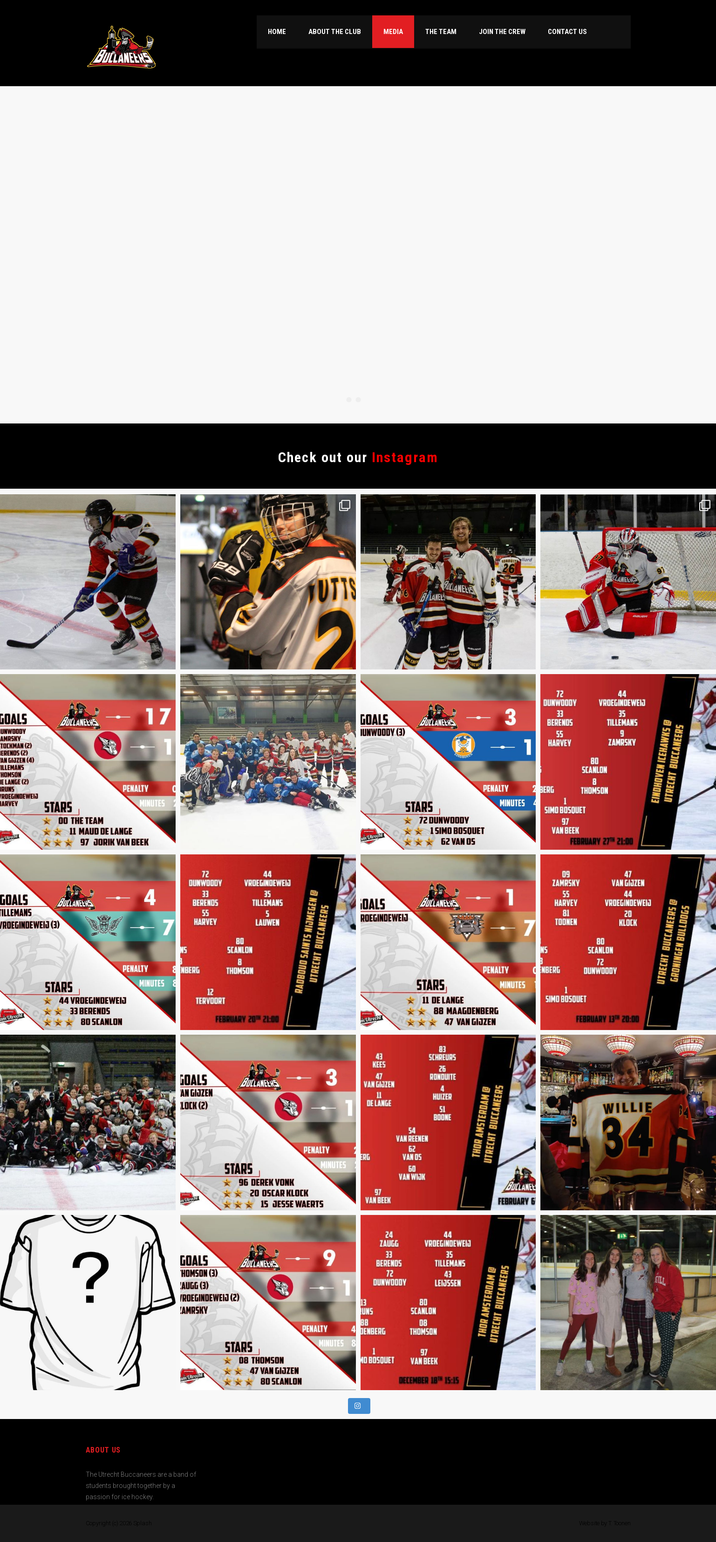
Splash (142, 1523)
